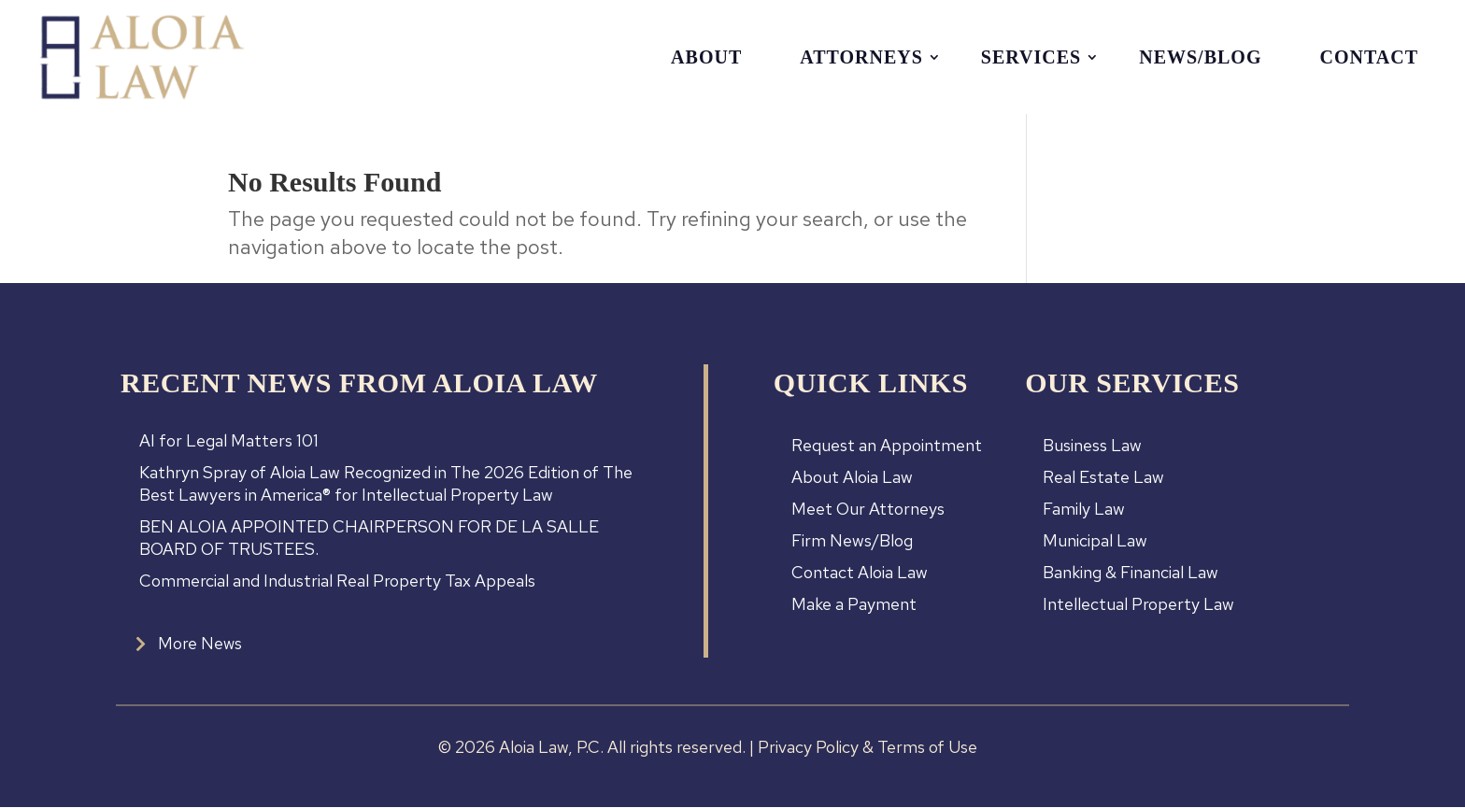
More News (200, 643)
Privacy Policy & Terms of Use (867, 747)
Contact (1368, 57)
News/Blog (1200, 57)
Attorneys (861, 57)
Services (1031, 57)
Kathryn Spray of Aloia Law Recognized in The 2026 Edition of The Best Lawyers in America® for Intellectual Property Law (386, 483)
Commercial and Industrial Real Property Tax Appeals (337, 580)
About (706, 57)
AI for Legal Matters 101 (229, 440)
